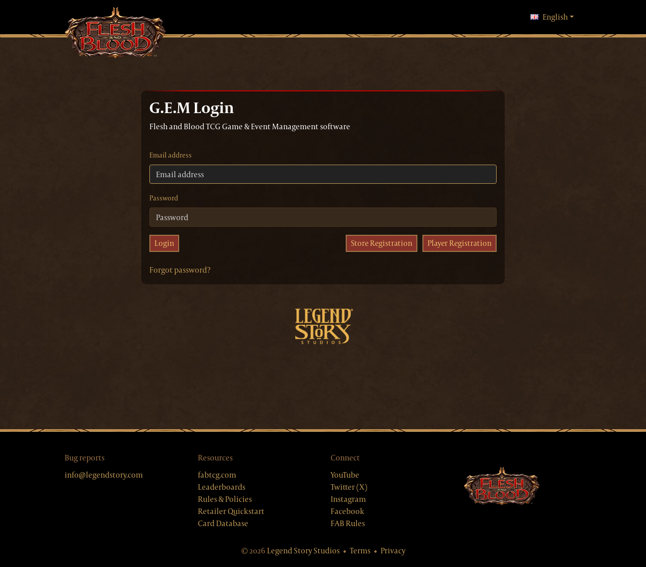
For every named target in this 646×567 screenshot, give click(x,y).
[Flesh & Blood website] (502, 486)
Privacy (393, 550)
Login (164, 243)
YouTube (345, 475)
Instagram (348, 499)
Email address (170, 155)
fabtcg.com (217, 475)
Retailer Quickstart (231, 511)
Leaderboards (221, 487)
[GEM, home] (115, 33)
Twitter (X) (349, 487)
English (552, 16)
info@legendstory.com (104, 475)
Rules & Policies (225, 499)
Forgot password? (179, 270)
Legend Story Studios (303, 550)
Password (163, 197)
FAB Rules (348, 523)
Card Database (223, 523)
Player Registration (458, 243)
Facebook (347, 511)
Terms (360, 550)
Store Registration (378, 243)
